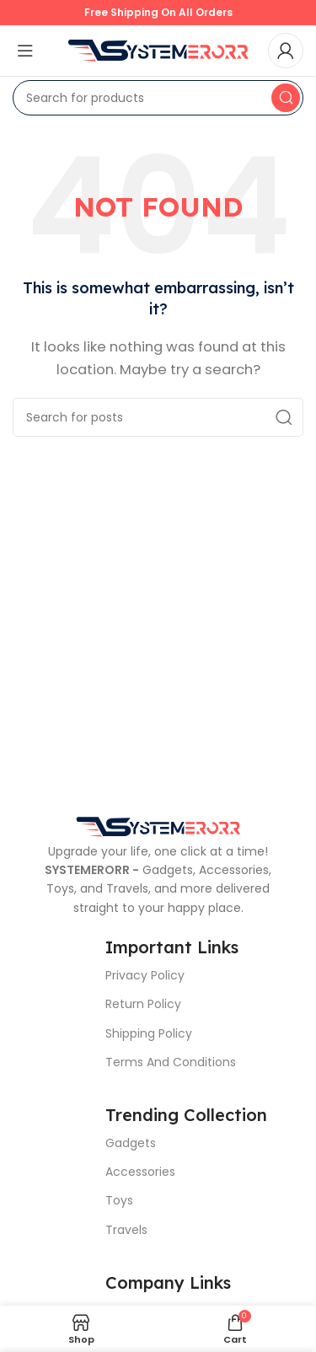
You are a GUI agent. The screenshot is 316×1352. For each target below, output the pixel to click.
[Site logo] (158, 49)
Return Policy (143, 1003)
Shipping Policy (148, 1033)
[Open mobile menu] (25, 50)
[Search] (158, 97)
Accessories (140, 1171)
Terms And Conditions (170, 1062)
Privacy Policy (145, 975)
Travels (126, 1229)
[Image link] (158, 825)
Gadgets (130, 1143)
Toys (119, 1200)
